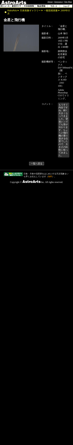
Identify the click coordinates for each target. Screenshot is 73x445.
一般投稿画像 (51, 10)
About (50, 2)
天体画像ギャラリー (30, 10)
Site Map (68, 2)
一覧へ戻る (36, 163)
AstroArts (12, 10)
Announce (58, 2)
